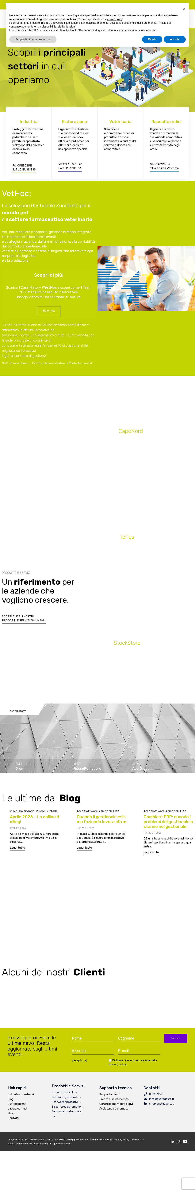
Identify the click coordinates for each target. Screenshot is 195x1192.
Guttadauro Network (21, 1096)
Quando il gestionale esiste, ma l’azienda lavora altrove (104, 821)
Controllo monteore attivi (116, 1106)
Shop (11, 1115)
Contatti (13, 1120)
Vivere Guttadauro (49, 813)
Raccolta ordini (166, 123)
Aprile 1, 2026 (18, 830)
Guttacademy (16, 1106)
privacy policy (117, 1066)
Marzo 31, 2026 (85, 830)
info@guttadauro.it (161, 1101)
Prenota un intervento (114, 1101)
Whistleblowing (24, 1145)
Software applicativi (67, 1104)
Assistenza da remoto (113, 1110)
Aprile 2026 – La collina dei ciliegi (36, 821)
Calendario (26, 813)
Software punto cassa (66, 1114)
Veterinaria (120, 123)
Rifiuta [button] (152, 39)
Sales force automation (67, 1109)
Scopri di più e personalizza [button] (32, 39)
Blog (10, 1101)
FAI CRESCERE (22, 167)
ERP (116, 813)
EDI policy (55, 1145)
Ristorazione (74, 123)
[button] (48, 313)
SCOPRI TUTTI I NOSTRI (18, 616)
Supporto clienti (109, 1096)
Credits (67, 1145)
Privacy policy (121, 1141)
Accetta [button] (175, 39)
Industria (29, 123)
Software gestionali (67, 1099)
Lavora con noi (17, 1110)
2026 (13, 813)
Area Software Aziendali (94, 813)
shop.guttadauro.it (161, 1105)
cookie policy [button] (114, 19)
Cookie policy (41, 1145)
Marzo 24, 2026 (152, 839)
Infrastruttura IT (64, 1094)
